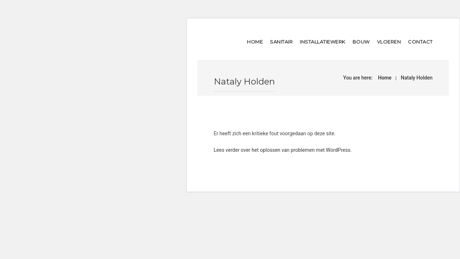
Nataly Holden (416, 78)
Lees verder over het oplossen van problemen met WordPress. (283, 150)
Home (255, 42)
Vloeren (389, 42)
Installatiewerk (322, 42)
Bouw (361, 42)
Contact (420, 42)
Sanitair (281, 42)
